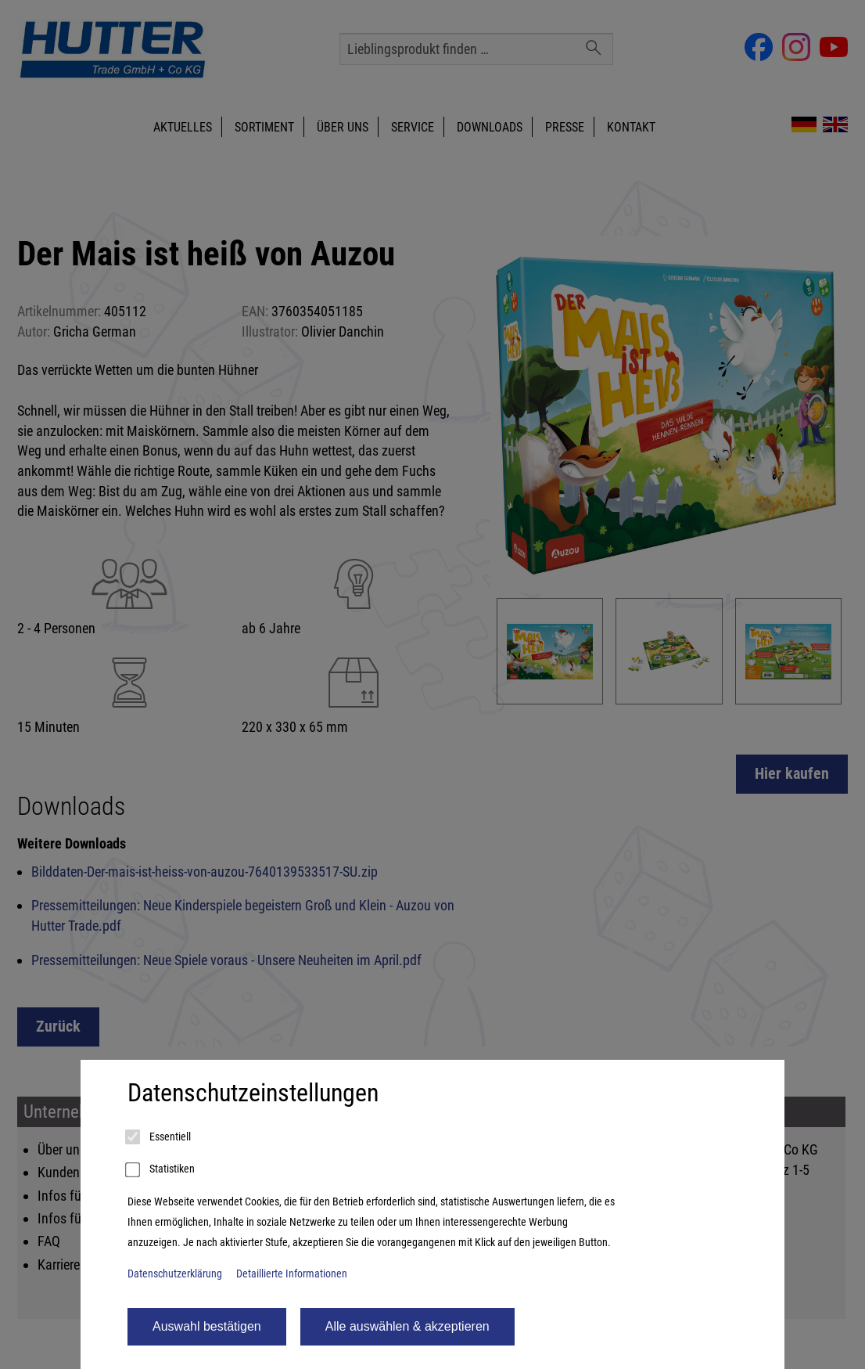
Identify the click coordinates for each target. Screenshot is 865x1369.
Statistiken (161, 1170)
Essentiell (159, 1137)
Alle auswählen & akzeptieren (407, 1326)
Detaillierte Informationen (291, 1274)
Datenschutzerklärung (174, 1274)
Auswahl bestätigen (207, 1326)
